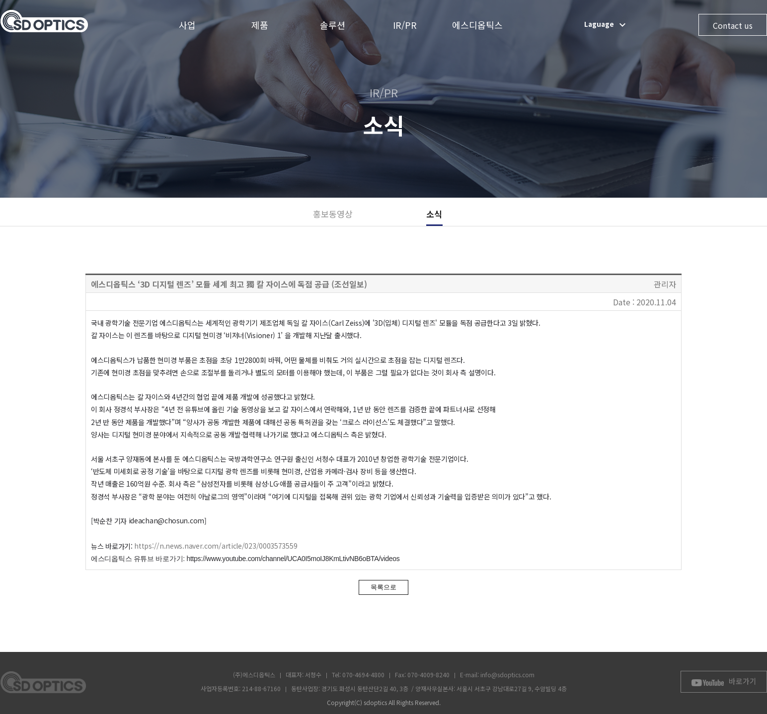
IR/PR (405, 24)
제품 (259, 24)
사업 (187, 24)
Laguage (606, 25)
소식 (434, 214)
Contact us (733, 25)
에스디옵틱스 (477, 24)
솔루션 (332, 24)
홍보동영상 (333, 214)
